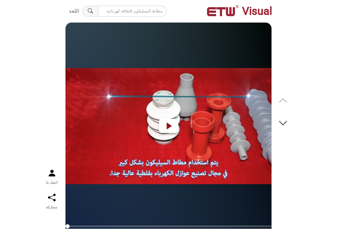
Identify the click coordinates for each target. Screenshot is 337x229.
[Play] (168, 126)
